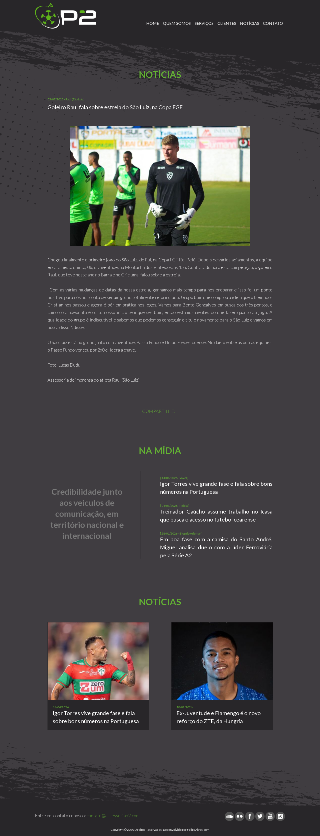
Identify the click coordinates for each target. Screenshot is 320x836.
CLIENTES (227, 23)
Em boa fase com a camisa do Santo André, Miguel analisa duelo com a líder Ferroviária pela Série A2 (216, 547)
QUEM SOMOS (177, 23)
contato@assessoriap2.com (113, 815)
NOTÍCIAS (249, 23)
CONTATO (273, 23)
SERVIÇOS (204, 23)
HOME (152, 23)
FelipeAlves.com (198, 829)
